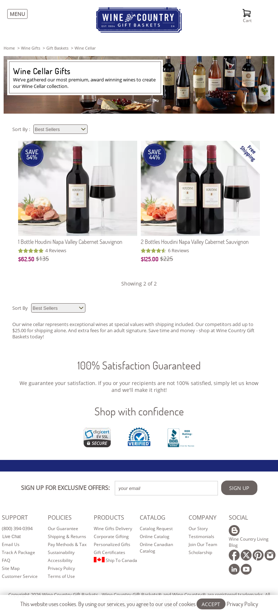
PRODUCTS (109, 517)
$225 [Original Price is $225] (166, 259)
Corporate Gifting (111, 536)
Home (9, 48)
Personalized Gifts (112, 544)
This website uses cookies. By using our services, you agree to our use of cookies (139, 604)
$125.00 (150, 259)
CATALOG (152, 517)
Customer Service (20, 576)
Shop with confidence (139, 411)
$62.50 (26, 259)
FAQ (6, 560)
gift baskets (57, 48)
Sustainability (61, 552)
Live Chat (11, 536)
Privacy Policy (61, 568)
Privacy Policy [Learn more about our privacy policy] (242, 604)
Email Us (11, 544)
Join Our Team (203, 544)
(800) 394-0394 (17, 528)
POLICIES (60, 517)
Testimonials (201, 536)
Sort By (20, 308)
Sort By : (21, 129)
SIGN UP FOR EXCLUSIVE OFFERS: (65, 488)
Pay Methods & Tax (67, 544)
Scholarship (200, 552)
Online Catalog (154, 536)
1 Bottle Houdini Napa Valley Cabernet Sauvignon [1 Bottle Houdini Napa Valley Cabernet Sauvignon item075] (70, 241)
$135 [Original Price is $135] (42, 259)
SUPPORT (15, 517)
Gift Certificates (109, 552)
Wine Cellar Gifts (42, 70)
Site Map (11, 568)
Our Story (198, 528)
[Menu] (16, 14)
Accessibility (60, 560)
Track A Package (18, 552)
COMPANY (202, 517)
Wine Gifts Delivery (113, 528)
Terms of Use (61, 576)
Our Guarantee (63, 528)
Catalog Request (156, 528)
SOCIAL (238, 517)
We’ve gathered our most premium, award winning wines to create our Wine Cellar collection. (84, 82)
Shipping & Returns (67, 536)
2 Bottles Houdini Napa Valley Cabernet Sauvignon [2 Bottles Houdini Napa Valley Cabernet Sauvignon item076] (195, 241)
